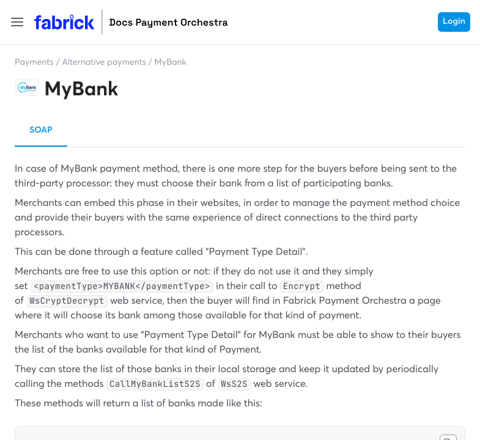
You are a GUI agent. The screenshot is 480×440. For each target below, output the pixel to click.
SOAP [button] (41, 131)
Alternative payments (104, 63)
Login (454, 22)
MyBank (170, 63)
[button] (17, 22)
